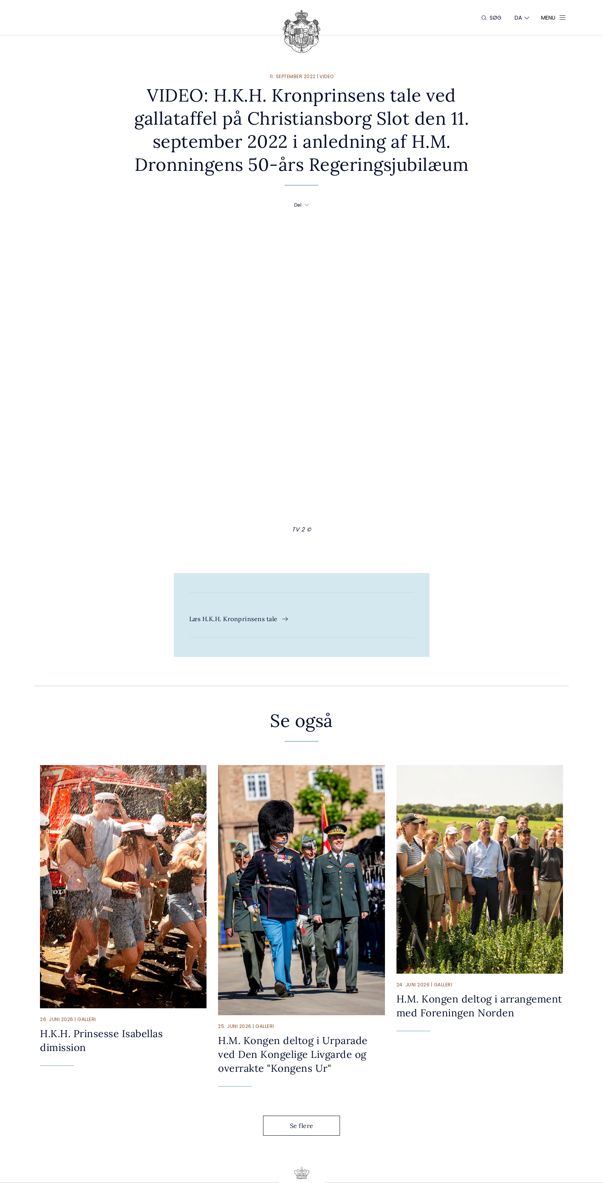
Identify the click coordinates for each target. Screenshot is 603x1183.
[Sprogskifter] (518, 18)
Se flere (307, 1125)
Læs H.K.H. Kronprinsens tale (239, 619)
